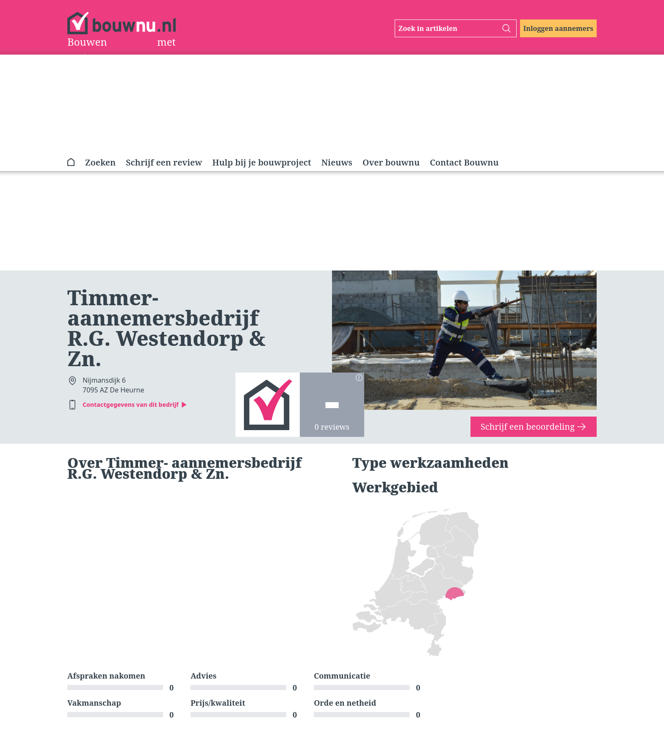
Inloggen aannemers (558, 28)
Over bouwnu (391, 162)
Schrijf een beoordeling (534, 426)
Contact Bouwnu (464, 162)
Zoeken (100, 162)
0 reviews (332, 427)
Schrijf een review (164, 162)
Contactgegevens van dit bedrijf (135, 404)
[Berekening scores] (359, 377)
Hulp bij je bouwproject (261, 162)
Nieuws (336, 162)
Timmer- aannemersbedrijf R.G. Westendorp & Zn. (166, 328)
